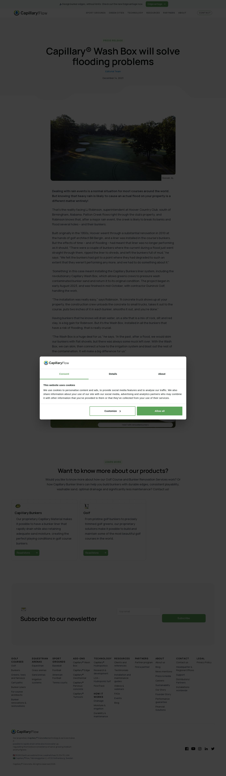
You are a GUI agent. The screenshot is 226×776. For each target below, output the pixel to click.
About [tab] (161, 373)
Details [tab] (113, 373)
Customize (113, 411)
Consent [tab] (64, 373)
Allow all (160, 411)
